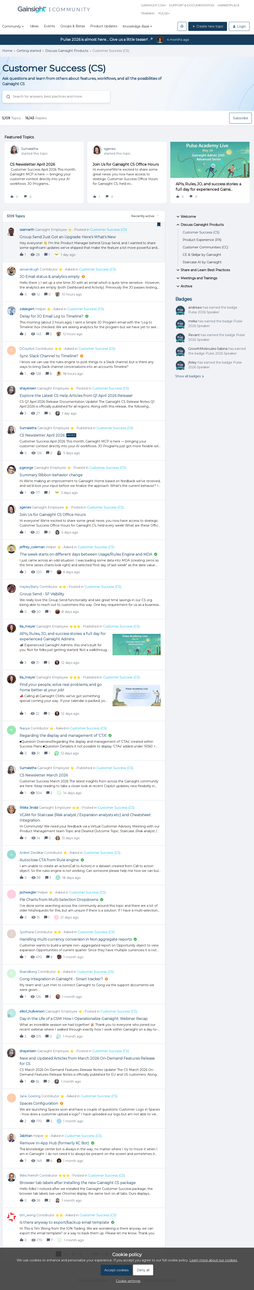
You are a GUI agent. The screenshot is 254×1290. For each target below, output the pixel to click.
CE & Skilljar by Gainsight (202, 255)
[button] (207, 26)
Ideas (34, 26)
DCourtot (27, 349)
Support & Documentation (191, 5)
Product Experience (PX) (202, 240)
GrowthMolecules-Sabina (207, 349)
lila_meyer (27, 626)
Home (7, 51)
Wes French (29, 1175)
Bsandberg (28, 972)
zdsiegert (27, 309)
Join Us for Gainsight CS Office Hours (126, 164)
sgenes (109, 148)
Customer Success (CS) (201, 232)
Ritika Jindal (29, 808)
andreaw (195, 307)
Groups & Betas (72, 26)
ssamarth (27, 230)
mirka (192, 321)
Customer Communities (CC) (205, 247)
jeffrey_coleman (32, 547)
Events (49, 26)
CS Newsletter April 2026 (32, 164)
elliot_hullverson (32, 1011)
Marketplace (229, 5)
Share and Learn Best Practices (202, 270)
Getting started (29, 51)
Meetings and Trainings (196, 278)
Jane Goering (30, 1096)
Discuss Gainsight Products (66, 51)
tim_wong (28, 1215)
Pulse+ (164, 13)
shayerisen (28, 388)
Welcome (185, 216)
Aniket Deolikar (31, 853)
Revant (194, 335)
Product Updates (103, 26)
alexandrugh (29, 269)
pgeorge (26, 468)
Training (148, 13)
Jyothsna (27, 932)
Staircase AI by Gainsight (202, 262)
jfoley (192, 362)
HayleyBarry (29, 587)
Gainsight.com (153, 5)
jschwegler (28, 892)
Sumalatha (29, 148)
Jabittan (26, 1136)
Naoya (25, 728)
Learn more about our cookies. (213, 1260)
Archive (183, 286)
